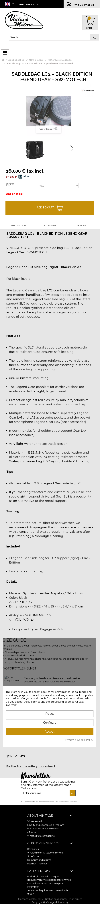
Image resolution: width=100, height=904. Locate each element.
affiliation (32, 832)
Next (71, 148)
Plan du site (75, 899)
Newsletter (35, 776)
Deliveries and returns (39, 860)
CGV (40, 899)
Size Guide (33, 856)
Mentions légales (27, 899)
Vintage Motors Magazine (41, 836)
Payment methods (37, 863)
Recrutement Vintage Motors (42, 828)
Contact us (33, 849)
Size (10, 184)
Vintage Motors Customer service (45, 852)
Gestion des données (56, 899)
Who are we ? (34, 821)
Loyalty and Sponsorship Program (45, 825)
